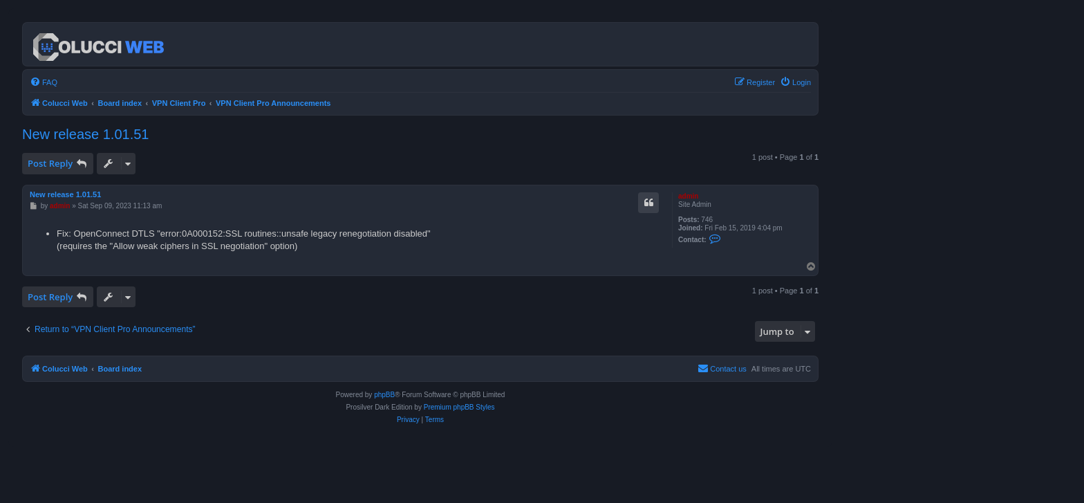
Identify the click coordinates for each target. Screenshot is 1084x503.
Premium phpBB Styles (459, 407)
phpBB (384, 395)
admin (688, 196)
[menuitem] (43, 82)
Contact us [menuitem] (722, 368)
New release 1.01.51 (85, 134)
